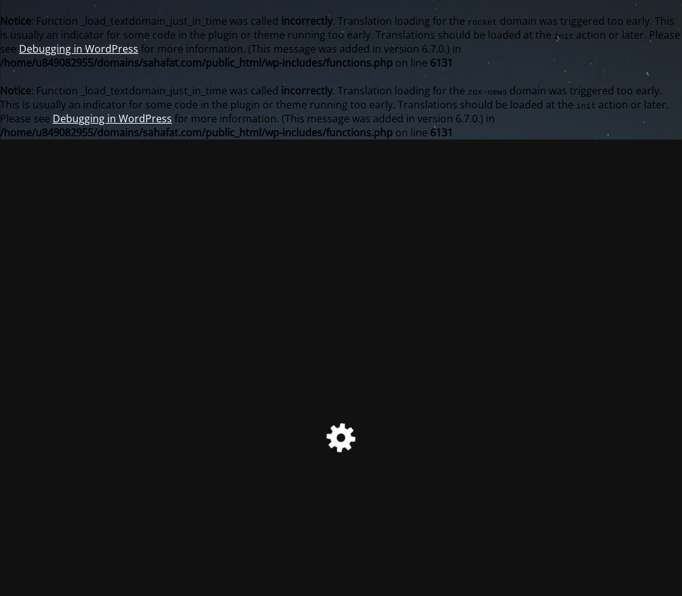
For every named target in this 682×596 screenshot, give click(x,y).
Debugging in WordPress (78, 49)
